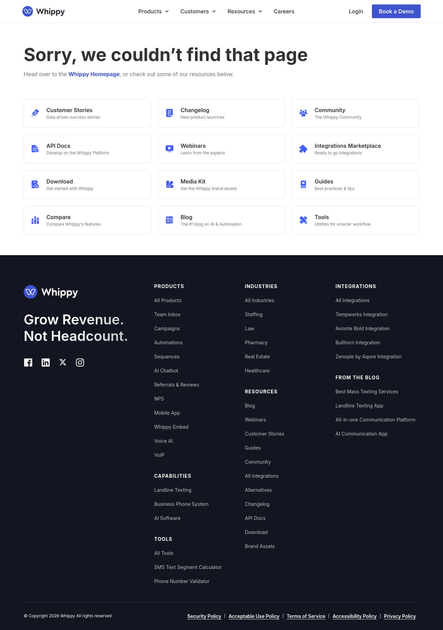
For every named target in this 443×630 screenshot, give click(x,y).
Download (256, 532)
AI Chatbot (166, 370)
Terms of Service (306, 616)
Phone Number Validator (181, 581)
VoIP (159, 455)
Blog (250, 405)
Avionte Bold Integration (363, 328)
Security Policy (204, 616)
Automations (168, 342)
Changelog (257, 504)
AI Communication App (362, 434)
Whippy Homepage (94, 74)
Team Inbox (167, 314)
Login (356, 11)
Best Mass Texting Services (367, 391)
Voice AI (163, 441)
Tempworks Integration (362, 314)
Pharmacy (256, 342)
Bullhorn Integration (358, 342)
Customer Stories (264, 434)
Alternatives (258, 490)
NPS (159, 399)
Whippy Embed (171, 427)
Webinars (255, 420)
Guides (253, 448)
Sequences (167, 356)
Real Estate (257, 356)
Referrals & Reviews (176, 385)
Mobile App (167, 413)
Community (258, 462)
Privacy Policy (400, 616)
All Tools (163, 553)
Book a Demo (396, 11)
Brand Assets (260, 546)
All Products (167, 300)
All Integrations (262, 476)
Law (249, 328)
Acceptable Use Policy (253, 616)
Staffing (254, 314)
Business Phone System (181, 504)
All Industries (259, 300)
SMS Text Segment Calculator (188, 567)
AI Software (167, 518)
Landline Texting (172, 490)
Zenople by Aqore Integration (369, 356)
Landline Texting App (359, 405)
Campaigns (167, 328)
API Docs (255, 518)
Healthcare (257, 370)
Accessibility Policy (354, 616)
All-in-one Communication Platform (376, 420)
